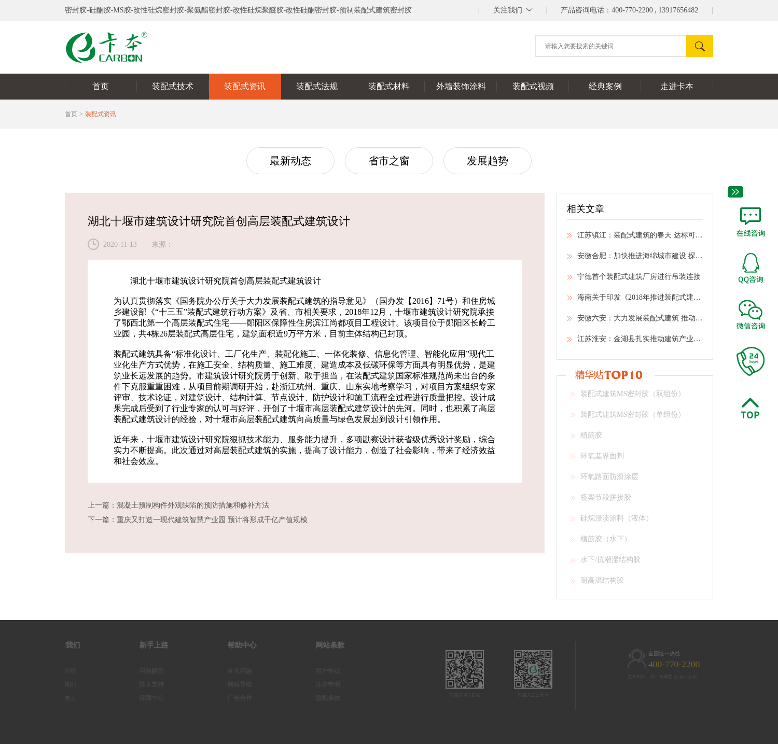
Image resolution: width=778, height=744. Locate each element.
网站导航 (227, 684)
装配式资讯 (100, 114)
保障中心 (139, 697)
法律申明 (315, 684)
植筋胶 (586, 438)
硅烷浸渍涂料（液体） (611, 521)
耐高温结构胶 (597, 584)
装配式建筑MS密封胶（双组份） (627, 397)
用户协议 (315, 671)
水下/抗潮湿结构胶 (605, 563)
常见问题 (227, 671)
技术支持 (139, 684)
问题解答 (139, 671)
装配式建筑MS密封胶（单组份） (627, 418)
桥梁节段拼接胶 (600, 501)
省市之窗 (389, 160)
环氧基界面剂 (597, 459)
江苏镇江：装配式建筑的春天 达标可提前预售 (635, 238)
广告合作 (227, 697)
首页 (71, 114)
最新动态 (290, 160)
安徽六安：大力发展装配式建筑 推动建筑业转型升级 (635, 321)
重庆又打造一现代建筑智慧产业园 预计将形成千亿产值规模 (212, 520)
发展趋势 (487, 160)
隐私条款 (315, 697)
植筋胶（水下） (600, 542)
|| (513, 10)
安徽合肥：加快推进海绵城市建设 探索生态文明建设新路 (635, 259)
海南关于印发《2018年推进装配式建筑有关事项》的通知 (635, 300)
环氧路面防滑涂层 (604, 480)
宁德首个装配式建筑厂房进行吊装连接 (634, 280)
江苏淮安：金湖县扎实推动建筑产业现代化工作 (635, 342)
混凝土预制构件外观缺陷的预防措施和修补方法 (193, 505)
